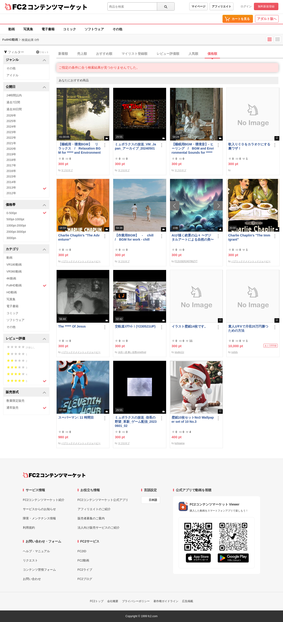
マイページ (198, 6)
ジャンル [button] (26, 60)
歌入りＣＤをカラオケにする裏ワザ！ (249, 146)
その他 (117, 29)
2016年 (11, 171)
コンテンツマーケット (57, 7)
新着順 (63, 53)
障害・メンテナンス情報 (39, 518)
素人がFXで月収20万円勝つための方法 (248, 328)
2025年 (11, 121)
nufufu (234, 352)
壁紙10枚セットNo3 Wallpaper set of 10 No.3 (193, 419)
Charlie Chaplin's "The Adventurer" (79, 237)
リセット (42, 52)
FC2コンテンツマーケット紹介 (44, 500)
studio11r (179, 352)
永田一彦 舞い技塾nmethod (132, 352)
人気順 (193, 53)
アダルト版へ (267, 19)
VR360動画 (14, 271)
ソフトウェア (94, 29)
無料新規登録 (266, 6)
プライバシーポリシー (136, 601)
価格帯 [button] (26, 205)
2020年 (11, 148)
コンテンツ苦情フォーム (39, 569)
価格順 (212, 53)
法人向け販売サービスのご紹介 (99, 527)
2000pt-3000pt (16, 231)
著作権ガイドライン (165, 601)
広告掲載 (187, 601)
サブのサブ (67, 170)
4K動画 (11, 278)
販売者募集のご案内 (91, 518)
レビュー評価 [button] (26, 339)
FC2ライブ (85, 569)
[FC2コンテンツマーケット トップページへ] (54, 475)
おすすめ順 (104, 53)
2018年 (11, 160)
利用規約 (29, 527)
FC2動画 (83, 560)
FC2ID (82, 551)
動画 (11, 29)
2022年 (11, 137)
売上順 (82, 53)
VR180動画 (14, 264)
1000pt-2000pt (16, 225)
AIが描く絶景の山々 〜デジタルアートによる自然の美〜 (193, 237)
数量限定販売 (15, 400)
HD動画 (11, 292)
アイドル (12, 75)
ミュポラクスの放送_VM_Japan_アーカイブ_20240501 (135, 146)
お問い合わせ (32, 579)
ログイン (246, 6)
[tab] (169, 53)
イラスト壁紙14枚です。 (190, 326)
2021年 (11, 143)
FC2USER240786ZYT (186, 261)
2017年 (11, 165)
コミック (69, 29)
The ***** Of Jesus (72, 326)
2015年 (11, 176)
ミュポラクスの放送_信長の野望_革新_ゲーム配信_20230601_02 (136, 422)
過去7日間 (13, 102)
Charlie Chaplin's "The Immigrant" (249, 237)
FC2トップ (96, 601)
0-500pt (26, 213)
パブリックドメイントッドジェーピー (80, 261)
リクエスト (30, 560)
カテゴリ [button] (26, 249)
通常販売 (26, 408)
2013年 (26, 188)
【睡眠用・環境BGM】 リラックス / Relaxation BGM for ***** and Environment (79, 148)
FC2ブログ (85, 579)
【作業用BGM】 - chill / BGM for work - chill (136, 237)
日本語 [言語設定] (153, 500)
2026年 (11, 115)
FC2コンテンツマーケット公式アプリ (103, 500)
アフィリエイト (221, 6)
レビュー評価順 (168, 53)
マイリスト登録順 (134, 53)
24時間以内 (14, 95)
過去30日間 (14, 109)
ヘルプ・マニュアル (36, 551)
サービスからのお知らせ (39, 509)
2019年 (11, 154)
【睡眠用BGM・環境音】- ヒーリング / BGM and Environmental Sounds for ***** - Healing (193, 148)
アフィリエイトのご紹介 (94, 509)
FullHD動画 (26, 286)
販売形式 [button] (26, 392)
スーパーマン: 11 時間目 (76, 417)
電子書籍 (48, 29)
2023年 (11, 132)
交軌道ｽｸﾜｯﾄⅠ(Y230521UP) (135, 326)
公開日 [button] (26, 87)
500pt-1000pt (15, 219)
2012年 (11, 193)
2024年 (11, 126)
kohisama (180, 443)
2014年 (11, 182)
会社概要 (112, 601)
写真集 (28, 29)
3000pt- (11, 238)
